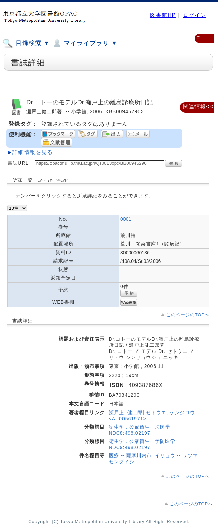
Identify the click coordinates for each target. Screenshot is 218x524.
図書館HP (163, 15)
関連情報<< (198, 106)
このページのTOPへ (187, 314)
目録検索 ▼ (26, 43)
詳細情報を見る (32, 152)
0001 (125, 219)
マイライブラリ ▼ (84, 43)
